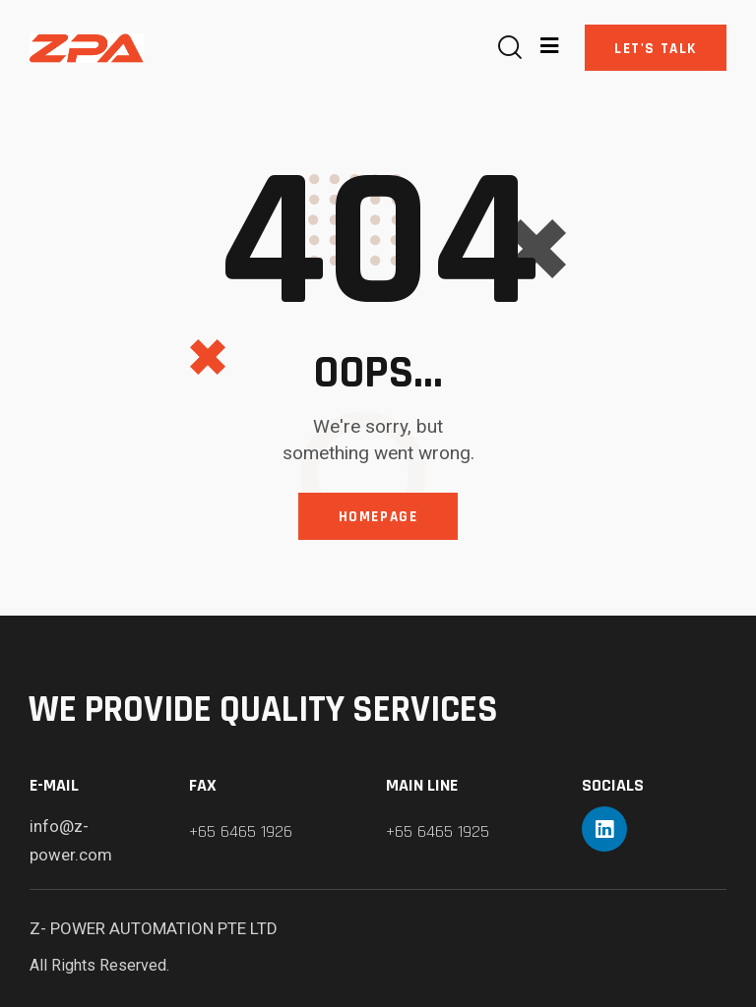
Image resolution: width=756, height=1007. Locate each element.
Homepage (378, 516)
